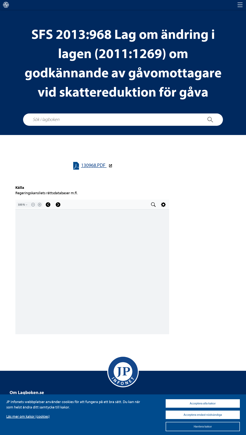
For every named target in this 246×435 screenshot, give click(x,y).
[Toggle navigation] (240, 5)
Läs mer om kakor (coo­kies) (28, 416)
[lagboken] (6, 5)
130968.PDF (94, 165)
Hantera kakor (203, 426)
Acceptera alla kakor (203, 403)
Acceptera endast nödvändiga (203, 415)
